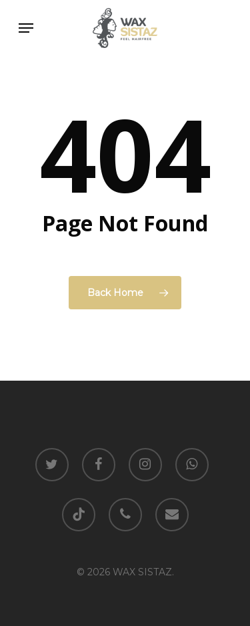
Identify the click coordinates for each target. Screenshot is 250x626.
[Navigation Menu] (26, 28)
